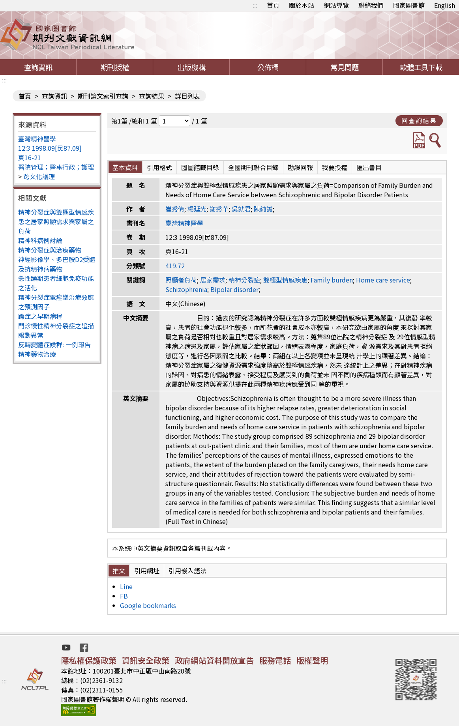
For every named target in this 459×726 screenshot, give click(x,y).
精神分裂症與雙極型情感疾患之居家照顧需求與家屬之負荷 (56, 221)
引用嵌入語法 (187, 570)
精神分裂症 (244, 279)
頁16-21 (29, 157)
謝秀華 (219, 208)
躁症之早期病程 (40, 316)
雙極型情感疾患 (285, 279)
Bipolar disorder (234, 289)
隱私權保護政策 (88, 660)
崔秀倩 (174, 208)
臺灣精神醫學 (37, 138)
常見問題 (344, 67)
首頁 (273, 5)
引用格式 (159, 167)
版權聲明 (312, 660)
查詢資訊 (38, 67)
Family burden (332, 279)
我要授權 (334, 167)
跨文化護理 (39, 176)
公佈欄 (268, 67)
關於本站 (301, 5)
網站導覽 (336, 5)
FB (124, 596)
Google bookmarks (148, 605)
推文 (118, 570)
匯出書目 (369, 167)
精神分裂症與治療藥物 (49, 249)
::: (255, 5)
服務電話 (275, 660)
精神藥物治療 (37, 354)
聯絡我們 (371, 5)
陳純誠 (263, 208)
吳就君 (241, 208)
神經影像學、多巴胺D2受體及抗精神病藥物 (57, 263)
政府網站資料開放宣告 (214, 660)
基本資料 (125, 167)
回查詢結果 (419, 120)
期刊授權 (115, 67)
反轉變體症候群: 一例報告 (54, 344)
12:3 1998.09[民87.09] (50, 148)
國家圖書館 (409, 5)
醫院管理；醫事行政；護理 (56, 167)
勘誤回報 (300, 167)
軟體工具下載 (421, 67)
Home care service (383, 279)
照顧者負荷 (181, 279)
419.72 (175, 265)
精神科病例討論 (40, 240)
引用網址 (146, 570)
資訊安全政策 (145, 660)
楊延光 (196, 208)
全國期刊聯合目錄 (253, 167)
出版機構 (191, 67)
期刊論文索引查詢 (103, 96)
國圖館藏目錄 (200, 167)
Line (126, 586)
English (444, 5)
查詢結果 (151, 96)
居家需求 (212, 279)
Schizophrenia (186, 289)
